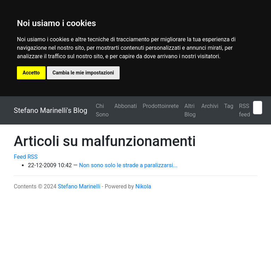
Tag (228, 106)
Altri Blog (190, 110)
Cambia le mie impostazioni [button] (83, 72)
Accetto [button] (31, 72)
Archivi (209, 106)
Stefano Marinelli (79, 186)
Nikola (143, 186)
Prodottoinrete (161, 106)
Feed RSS (26, 156)
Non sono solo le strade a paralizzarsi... (128, 165)
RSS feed (244, 110)
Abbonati (125, 106)
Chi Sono (102, 110)
